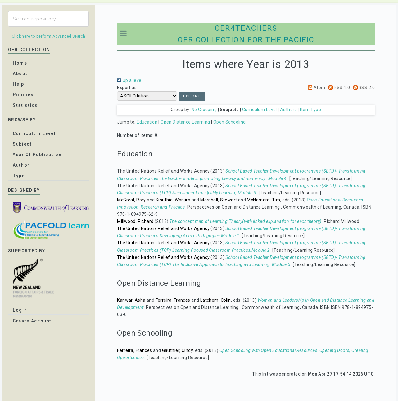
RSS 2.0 (363, 87)
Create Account (32, 320)
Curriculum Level (259, 109)
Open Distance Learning (185, 121)
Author (21, 165)
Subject (22, 144)
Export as (127, 87)
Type (19, 175)
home (20, 63)
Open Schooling (229, 121)
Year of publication (37, 154)
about (20, 73)
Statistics (25, 105)
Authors (288, 109)
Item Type (310, 109)
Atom (315, 87)
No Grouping (204, 109)
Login (20, 310)
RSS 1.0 (338, 87)
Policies (23, 94)
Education (147, 121)
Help (18, 84)
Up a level (129, 80)
